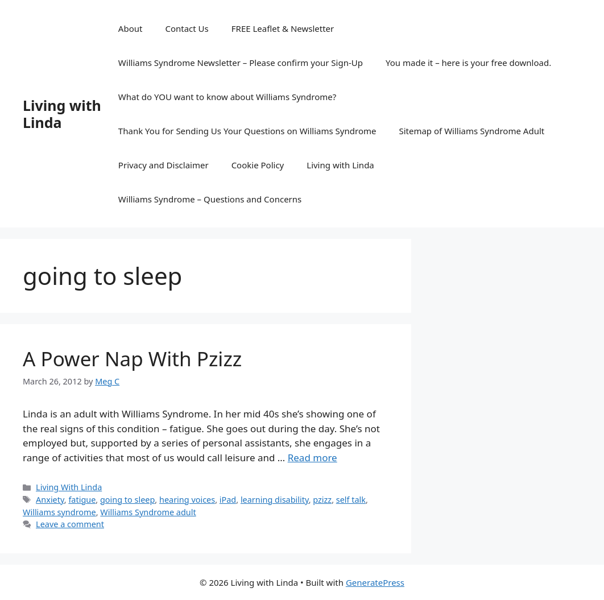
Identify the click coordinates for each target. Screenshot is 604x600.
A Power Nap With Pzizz (132, 358)
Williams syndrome (59, 512)
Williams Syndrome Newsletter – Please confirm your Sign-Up (240, 62)
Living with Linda (62, 114)
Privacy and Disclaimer (163, 165)
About (130, 28)
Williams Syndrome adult (148, 512)
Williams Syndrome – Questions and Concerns (209, 199)
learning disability (275, 499)
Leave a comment (70, 524)
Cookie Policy (257, 165)
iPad (228, 499)
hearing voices (187, 499)
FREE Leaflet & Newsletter (282, 28)
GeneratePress (375, 582)
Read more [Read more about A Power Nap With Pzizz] (312, 457)
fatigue (82, 499)
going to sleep (127, 499)
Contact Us (186, 28)
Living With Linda (69, 487)
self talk (351, 499)
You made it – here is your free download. (468, 62)
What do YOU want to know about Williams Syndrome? (227, 96)
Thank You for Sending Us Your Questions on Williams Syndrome (247, 130)
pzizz (322, 499)
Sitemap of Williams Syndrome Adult (471, 130)
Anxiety (50, 499)
